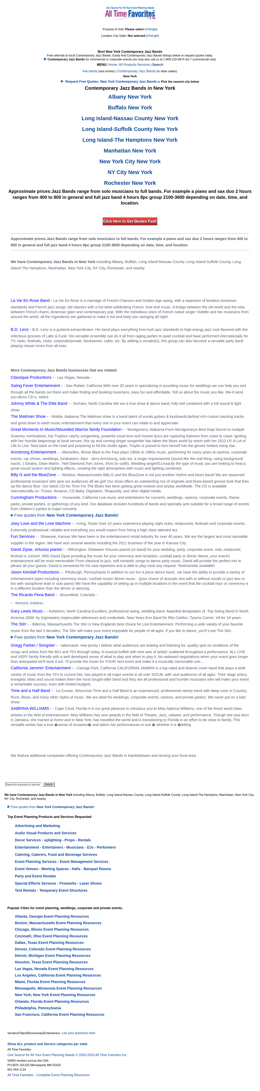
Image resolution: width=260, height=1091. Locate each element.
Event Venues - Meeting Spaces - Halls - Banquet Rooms (63, 869)
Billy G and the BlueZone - (35, 474)
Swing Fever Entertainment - (37, 385)
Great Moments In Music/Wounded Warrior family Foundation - (68, 429)
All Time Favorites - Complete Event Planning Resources (48, 1075)
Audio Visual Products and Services (45, 833)
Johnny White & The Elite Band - (41, 403)
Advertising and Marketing (37, 826)
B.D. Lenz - (21, 329)
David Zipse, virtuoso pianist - (38, 549)
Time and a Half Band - (32, 690)
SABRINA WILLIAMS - (32, 708)
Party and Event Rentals (35, 876)
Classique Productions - (33, 377)
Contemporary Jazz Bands (136, 71)
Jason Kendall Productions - (37, 572)
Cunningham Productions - (35, 497)
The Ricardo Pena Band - (34, 594)
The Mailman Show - (30, 416)
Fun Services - (24, 536)
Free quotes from (65, 515)
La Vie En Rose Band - (32, 300)
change (151, 29)
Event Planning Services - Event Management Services (61, 862)
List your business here (78, 1033)
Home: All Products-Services (129, 65)
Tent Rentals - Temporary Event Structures (51, 890)
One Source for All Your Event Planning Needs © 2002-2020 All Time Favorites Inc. (67, 1055)
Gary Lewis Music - (29, 611)
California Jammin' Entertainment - (42, 668)
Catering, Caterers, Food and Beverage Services (56, 854)
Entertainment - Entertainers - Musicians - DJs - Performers (65, 847)
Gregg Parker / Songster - (35, 645)
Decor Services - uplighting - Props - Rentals (53, 840)
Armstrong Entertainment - (35, 452)
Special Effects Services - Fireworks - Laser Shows (58, 883)
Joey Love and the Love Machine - (42, 523)
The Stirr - (20, 624)
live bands (90, 71)
